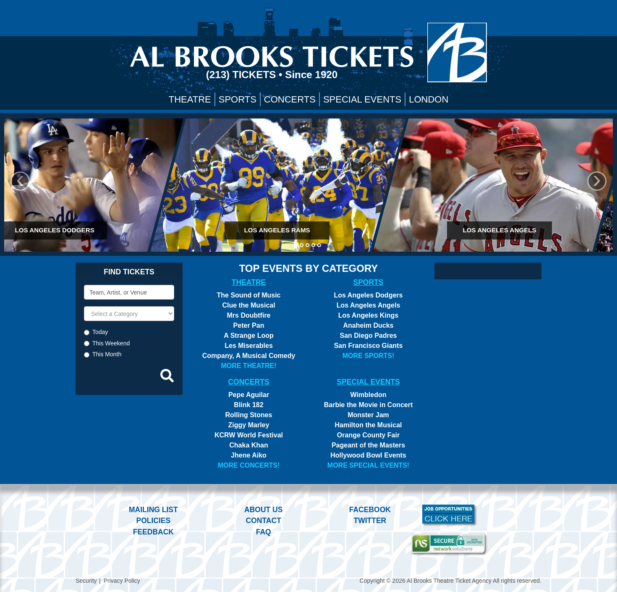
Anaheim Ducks (368, 325)
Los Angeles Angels (368, 305)
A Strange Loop (249, 335)
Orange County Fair (368, 435)
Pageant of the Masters (368, 445)
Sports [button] (237, 99)
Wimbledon (368, 394)
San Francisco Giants (368, 345)
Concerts (290, 99)
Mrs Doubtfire (249, 315)
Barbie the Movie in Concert (368, 404)
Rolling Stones (248, 414)
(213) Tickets (242, 74)
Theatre (190, 99)
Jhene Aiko (249, 455)
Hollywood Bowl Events (368, 455)
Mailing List (153, 509)
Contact (263, 520)
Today (100, 332)
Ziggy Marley (248, 425)
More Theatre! (248, 365)
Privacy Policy (122, 580)
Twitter (370, 520)
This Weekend (111, 343)
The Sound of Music (249, 295)
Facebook (370, 509)
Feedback (153, 532)
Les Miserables (249, 345)
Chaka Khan (248, 445)
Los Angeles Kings (368, 315)
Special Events (362, 99)
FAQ (263, 532)
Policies (153, 520)
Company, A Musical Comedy (248, 355)
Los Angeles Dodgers (368, 295)
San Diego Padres (368, 335)
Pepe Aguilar (248, 394)
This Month (106, 354)
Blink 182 (248, 404)
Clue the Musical (248, 305)
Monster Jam (368, 414)
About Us (263, 509)
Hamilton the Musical (368, 425)
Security (86, 580)
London (428, 99)
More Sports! (368, 355)
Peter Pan (248, 325)
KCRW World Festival (248, 435)
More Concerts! (249, 465)
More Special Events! (368, 465)
